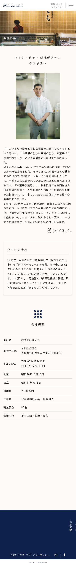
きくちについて (38, 530)
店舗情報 (20, 526)
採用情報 (14, 526)
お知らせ (45, 526)
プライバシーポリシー (37, 554)
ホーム (51, 525)
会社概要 (26, 526)
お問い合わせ (17, 554)
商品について (32, 529)
